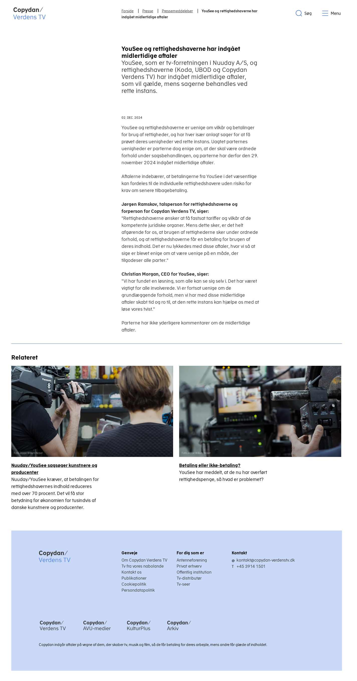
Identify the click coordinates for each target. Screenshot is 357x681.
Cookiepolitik (134, 584)
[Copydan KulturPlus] (139, 631)
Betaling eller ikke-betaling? (210, 465)
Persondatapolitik (138, 590)
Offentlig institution (194, 572)
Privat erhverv (189, 566)
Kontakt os (132, 572)
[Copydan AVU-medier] (97, 631)
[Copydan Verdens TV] (53, 631)
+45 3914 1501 (251, 566)
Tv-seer (183, 584)
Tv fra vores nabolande (143, 566)
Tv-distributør (189, 578)
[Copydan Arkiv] (179, 631)
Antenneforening (192, 560)
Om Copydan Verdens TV (144, 560)
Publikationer (134, 578)
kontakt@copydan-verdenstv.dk (265, 560)
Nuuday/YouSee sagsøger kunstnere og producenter (54, 469)
